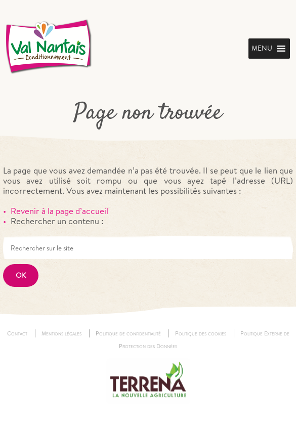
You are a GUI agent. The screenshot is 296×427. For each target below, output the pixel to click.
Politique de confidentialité (128, 333)
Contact (17, 333)
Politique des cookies (200, 333)
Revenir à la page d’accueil (59, 211)
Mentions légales (61, 333)
